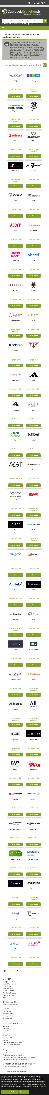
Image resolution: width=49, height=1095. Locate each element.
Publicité (5, 1031)
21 (18, 970)
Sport (4, 997)
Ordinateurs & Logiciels (10, 1002)
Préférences (24, 1092)
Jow (19, 24)
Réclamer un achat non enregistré (13, 1055)
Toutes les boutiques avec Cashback (14, 1067)
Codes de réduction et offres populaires (15, 1059)
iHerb (15, 24)
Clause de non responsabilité (12, 1045)
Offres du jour (7, 986)
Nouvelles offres (8, 1013)
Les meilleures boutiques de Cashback (15, 1071)
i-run (31, 24)
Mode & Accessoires (9, 984)
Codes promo (7, 1011)
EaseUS (10, 24)
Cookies (5, 1040)
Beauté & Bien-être (9, 991)
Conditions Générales (9, 1038)
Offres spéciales (8, 1018)
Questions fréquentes (9, 1053)
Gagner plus (7, 1069)
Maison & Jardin (8, 988)
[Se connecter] (34, 2)
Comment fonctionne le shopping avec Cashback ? (19, 1057)
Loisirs (5, 1000)
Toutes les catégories (10, 1004)
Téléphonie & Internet (9, 993)
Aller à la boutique (15, 96)
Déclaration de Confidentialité (12, 1042)
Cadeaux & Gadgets (9, 995)
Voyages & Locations (9, 982)
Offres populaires (8, 1016)
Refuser (14, 1092)
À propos (6, 1026)
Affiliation (6, 1028)
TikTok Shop (25, 24)
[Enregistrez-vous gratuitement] (38, 3)
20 (14, 970)
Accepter (5, 1092)
